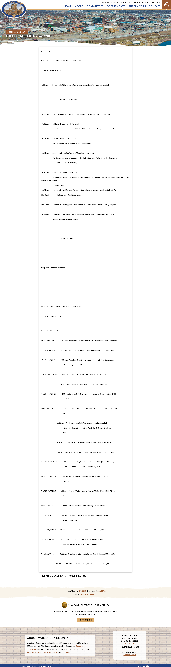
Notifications (85, 620)
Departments (116, 6)
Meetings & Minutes (17, 32)
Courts (130, 2)
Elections (137, 2)
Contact (155, 6)
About (79, 6)
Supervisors (137, 6)
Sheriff (55, 652)
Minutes (49, 580)
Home (68, 6)
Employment (146, 2)
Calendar (123, 2)
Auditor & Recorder (43, 652)
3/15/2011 (103, 591)
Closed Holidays (130, 655)
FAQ (153, 2)
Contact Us (129, 643)
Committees (95, 6)
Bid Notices (114, 2)
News (159, 2)
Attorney (31, 652)
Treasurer (66, 652)
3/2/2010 (82, 591)
